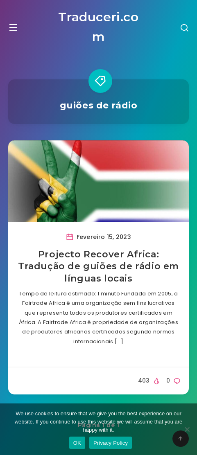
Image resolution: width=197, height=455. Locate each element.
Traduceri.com (98, 26)
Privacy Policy (110, 443)
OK (77, 443)
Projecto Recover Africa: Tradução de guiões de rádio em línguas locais (98, 266)
